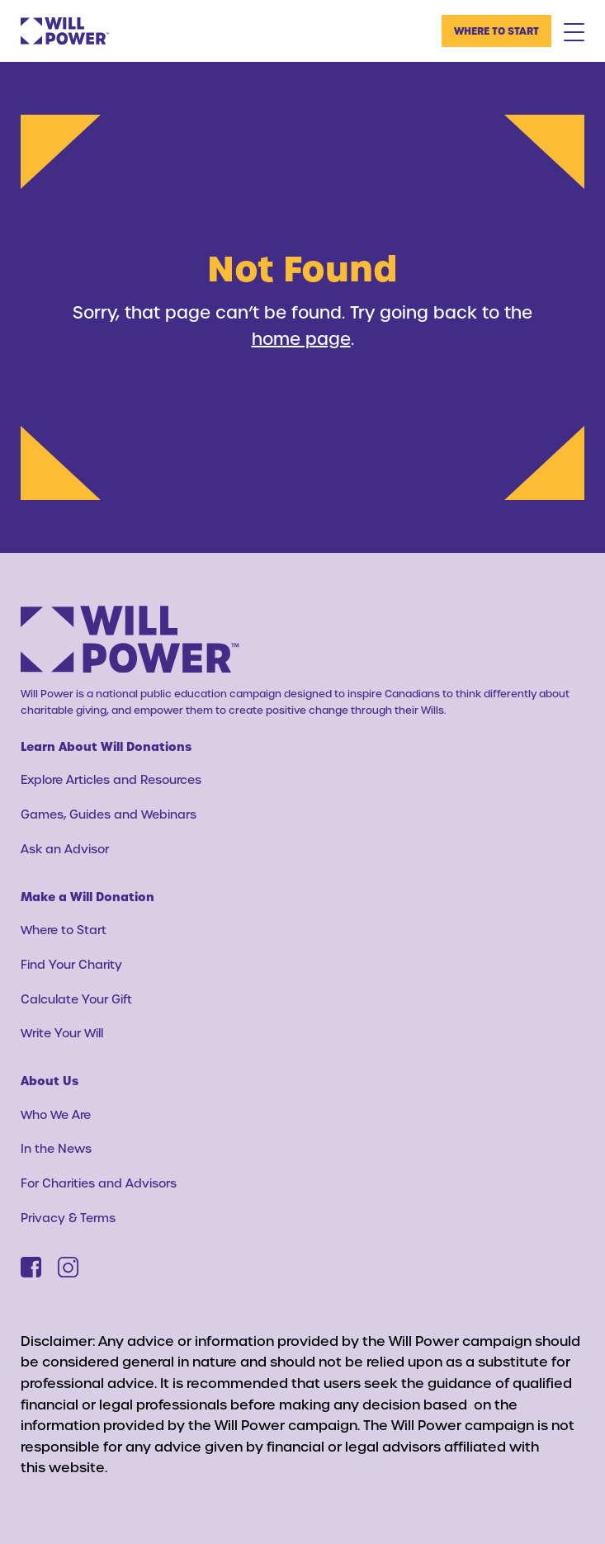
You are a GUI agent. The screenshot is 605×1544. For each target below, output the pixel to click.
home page (301, 338)
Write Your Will (62, 1033)
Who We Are (56, 1114)
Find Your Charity (71, 964)
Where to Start (496, 30)
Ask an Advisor (65, 849)
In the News (56, 1148)
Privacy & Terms (68, 1218)
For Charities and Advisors (99, 1183)
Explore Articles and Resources (111, 779)
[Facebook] (31, 1267)
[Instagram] (68, 1267)
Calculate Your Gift (76, 999)
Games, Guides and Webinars (108, 814)
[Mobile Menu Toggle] (574, 31)
